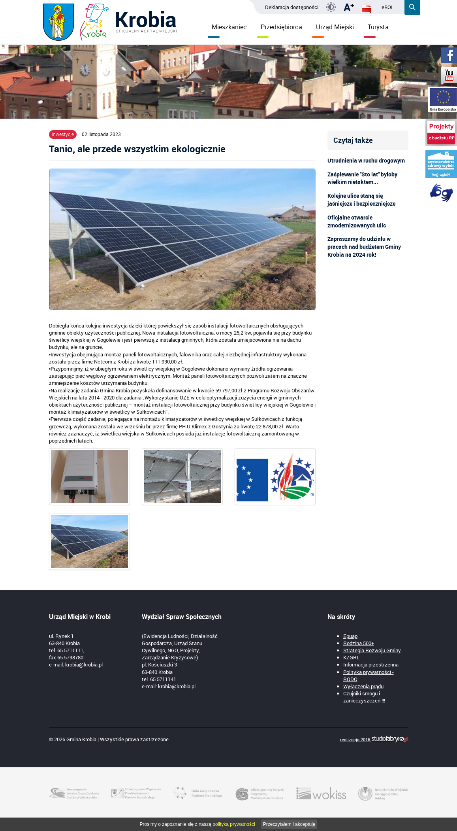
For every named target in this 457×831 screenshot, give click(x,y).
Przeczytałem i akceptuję (289, 824)
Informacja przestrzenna (371, 664)
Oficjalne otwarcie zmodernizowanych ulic (356, 221)
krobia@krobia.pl (84, 664)
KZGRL (351, 657)
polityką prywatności (234, 824)
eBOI (387, 7)
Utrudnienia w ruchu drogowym (366, 160)
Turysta (376, 30)
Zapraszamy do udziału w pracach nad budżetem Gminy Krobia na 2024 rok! (364, 246)
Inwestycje (63, 134)
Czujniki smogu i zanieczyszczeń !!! (364, 697)
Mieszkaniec (227, 30)
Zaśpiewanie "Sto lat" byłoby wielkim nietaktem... (362, 178)
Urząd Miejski (333, 30)
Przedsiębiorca (279, 30)
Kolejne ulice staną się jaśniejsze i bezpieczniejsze (361, 199)
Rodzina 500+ (358, 643)
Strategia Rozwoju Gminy (372, 650)
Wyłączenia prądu (363, 686)
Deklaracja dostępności (291, 7)
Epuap (350, 636)
